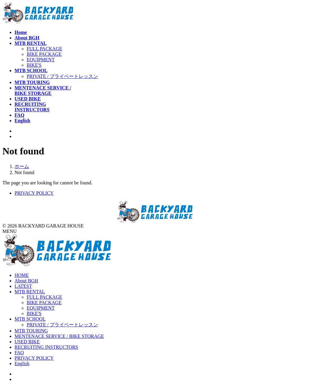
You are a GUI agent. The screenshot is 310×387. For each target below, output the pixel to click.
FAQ (19, 352)
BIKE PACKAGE (44, 54)
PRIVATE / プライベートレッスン (62, 76)
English (22, 363)
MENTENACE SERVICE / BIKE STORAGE (59, 336)
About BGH (26, 280)
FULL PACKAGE (44, 48)
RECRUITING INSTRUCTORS (46, 347)
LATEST (23, 286)
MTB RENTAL (30, 291)
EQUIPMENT (40, 59)
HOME (22, 275)
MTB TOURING (31, 330)
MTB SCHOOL (30, 318)
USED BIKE (27, 341)
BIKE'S (34, 65)
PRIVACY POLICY (34, 193)
